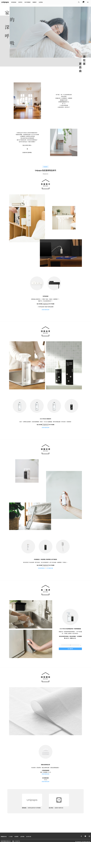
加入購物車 (70, 648)
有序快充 (20, 2)
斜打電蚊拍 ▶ (49, 568)
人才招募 (10, 836)
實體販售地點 (4, 836)
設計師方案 (28, 836)
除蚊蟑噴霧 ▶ (41, 568)
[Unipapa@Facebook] (81, 836)
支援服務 (16, 836)
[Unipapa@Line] (85, 836)
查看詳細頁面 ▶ (45, 309)
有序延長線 (13, 2)
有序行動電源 (27, 2)
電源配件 (35, 2)
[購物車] (83, 2)
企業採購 (22, 836)
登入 (88, 2)
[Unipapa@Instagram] (89, 836)
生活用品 (41, 2)
